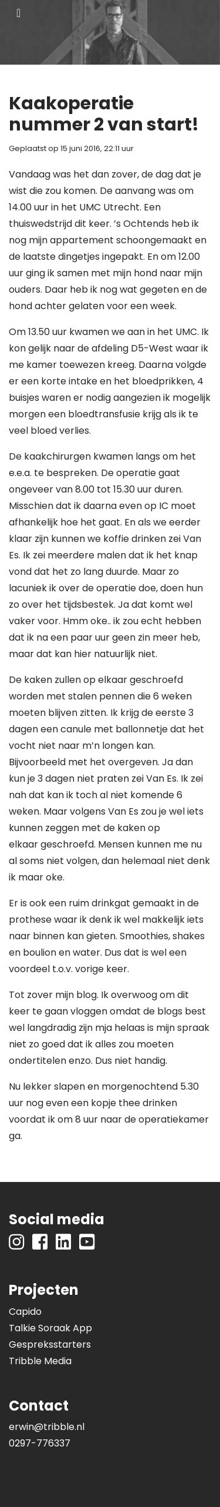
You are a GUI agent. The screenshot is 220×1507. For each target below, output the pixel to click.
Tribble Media (40, 1361)
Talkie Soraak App (50, 1328)
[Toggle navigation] (18, 13)
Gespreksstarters (50, 1344)
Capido (25, 1311)
